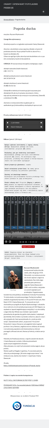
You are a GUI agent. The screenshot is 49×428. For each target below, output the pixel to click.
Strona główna (9, 19)
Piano (35, 227)
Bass (14, 227)
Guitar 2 (28, 227)
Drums (7, 227)
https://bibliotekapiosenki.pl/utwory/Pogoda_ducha (22, 365)
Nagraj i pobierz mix (28, 246)
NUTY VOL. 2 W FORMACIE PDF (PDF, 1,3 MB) (21, 380)
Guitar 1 (21, 227)
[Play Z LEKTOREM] (8, 123)
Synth (42, 227)
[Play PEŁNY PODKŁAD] (8, 127)
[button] (41, 123)
